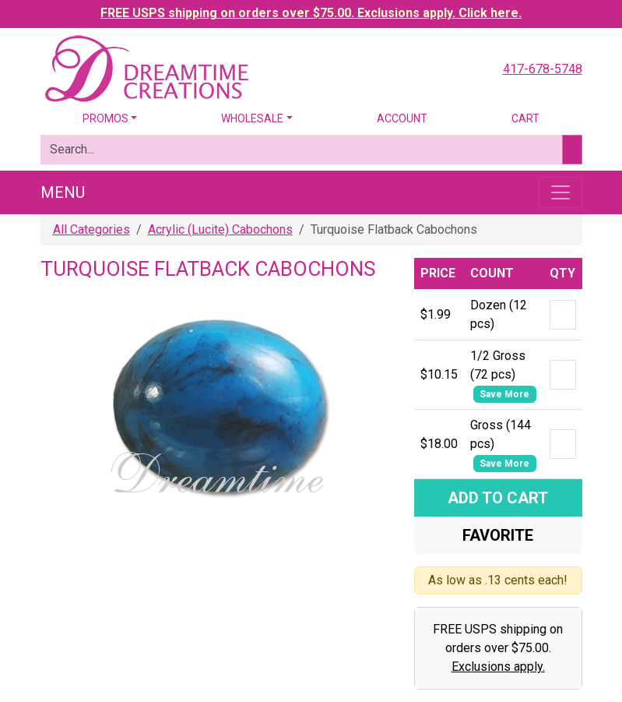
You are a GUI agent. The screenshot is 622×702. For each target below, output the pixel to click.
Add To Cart (498, 498)
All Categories (91, 229)
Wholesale (252, 118)
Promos (105, 118)
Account (402, 118)
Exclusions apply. (498, 666)
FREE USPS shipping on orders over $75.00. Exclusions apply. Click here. (311, 12)
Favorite (497, 535)
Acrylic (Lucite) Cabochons (220, 229)
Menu (62, 192)
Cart (525, 118)
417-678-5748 (542, 69)
